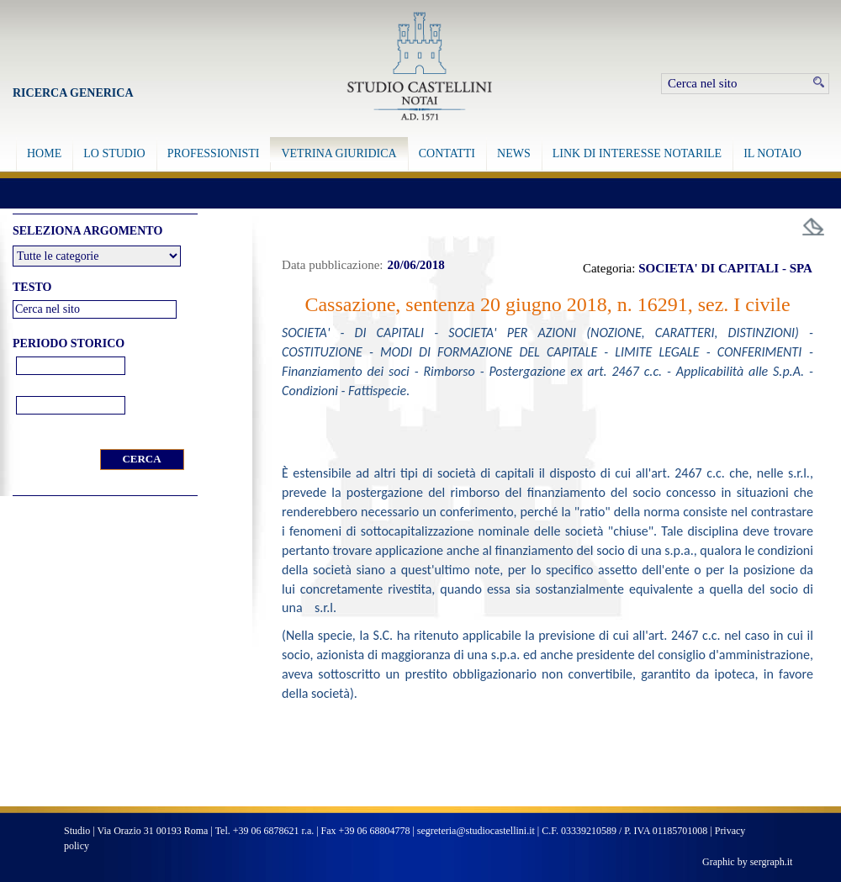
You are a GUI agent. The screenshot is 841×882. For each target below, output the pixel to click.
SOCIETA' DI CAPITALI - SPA (725, 268)
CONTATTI (447, 153)
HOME (44, 153)
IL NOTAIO (772, 153)
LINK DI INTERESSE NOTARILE (637, 153)
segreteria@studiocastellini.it (476, 831)
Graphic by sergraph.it (747, 862)
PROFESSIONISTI (213, 153)
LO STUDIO (114, 153)
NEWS (514, 153)
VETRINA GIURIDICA (338, 153)
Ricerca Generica (73, 93)
